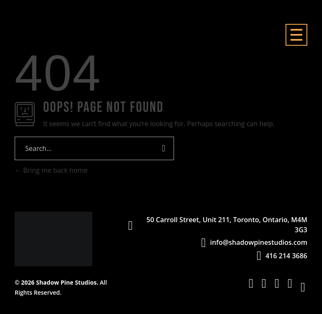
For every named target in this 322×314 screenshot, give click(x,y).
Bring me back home (51, 170)
